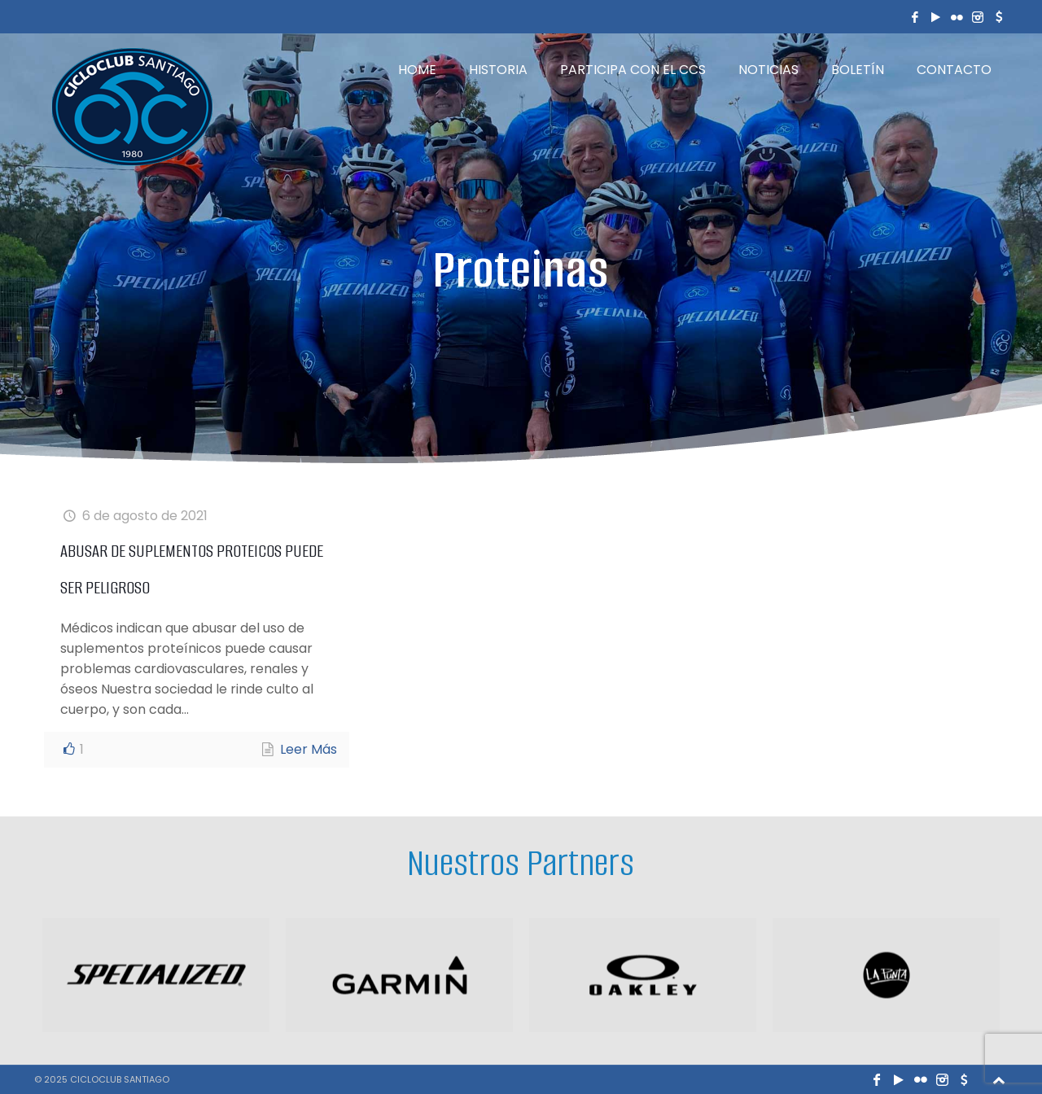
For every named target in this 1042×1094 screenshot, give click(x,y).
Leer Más (308, 749)
